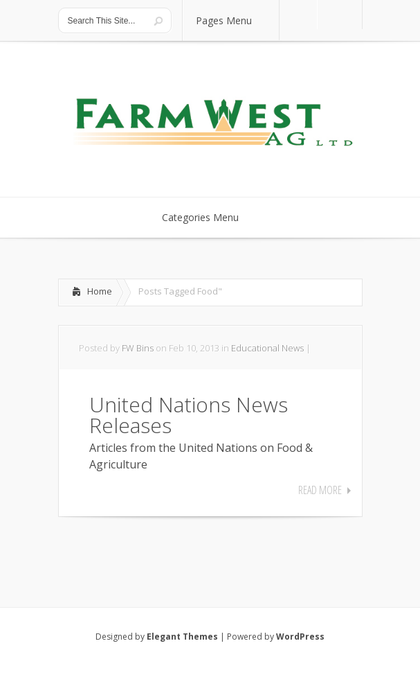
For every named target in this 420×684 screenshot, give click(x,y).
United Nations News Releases (188, 414)
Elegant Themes (182, 636)
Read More (320, 490)
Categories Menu (209, 217)
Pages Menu (232, 20)
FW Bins (138, 348)
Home (99, 291)
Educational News (267, 348)
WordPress (300, 636)
